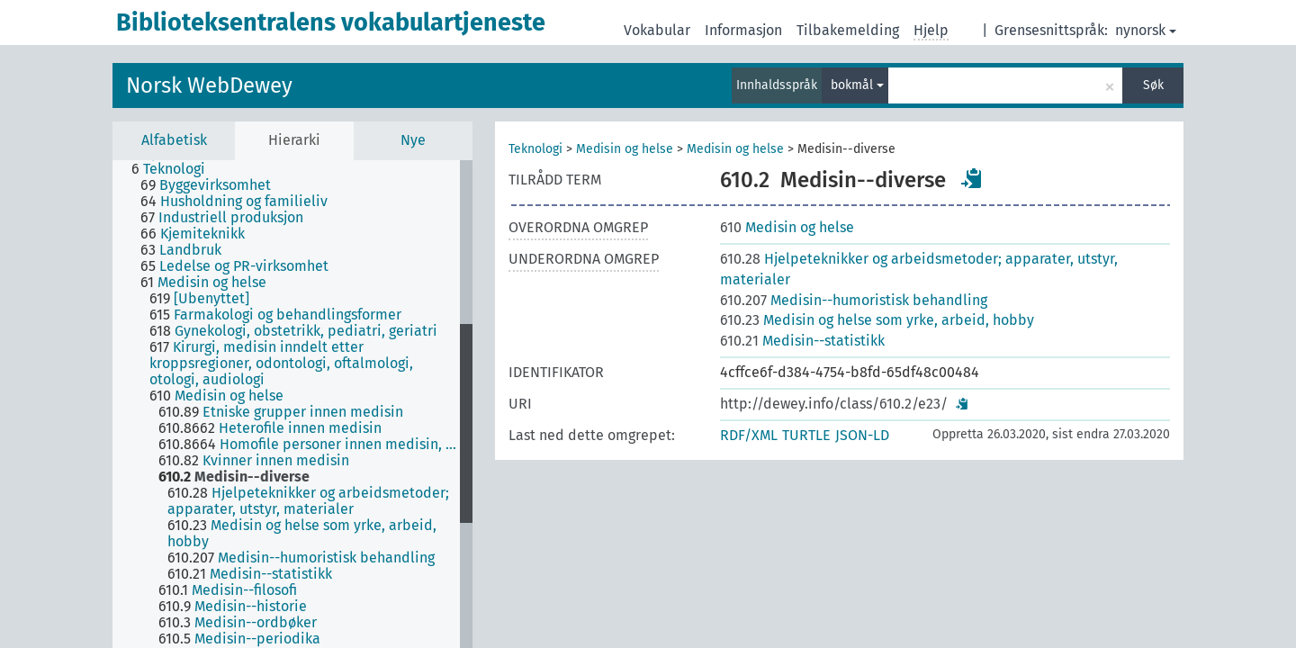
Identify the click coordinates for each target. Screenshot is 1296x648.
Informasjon (743, 30)
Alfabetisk (174, 139)
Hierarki (294, 139)
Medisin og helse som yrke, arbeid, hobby (877, 319)
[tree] (292, 404)
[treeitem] (175, 169)
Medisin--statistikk (802, 340)
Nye (413, 139)
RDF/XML (749, 435)
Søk (1153, 85)
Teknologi (535, 149)
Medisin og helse (624, 149)
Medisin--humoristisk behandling (853, 300)
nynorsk (1145, 30)
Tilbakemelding (847, 30)
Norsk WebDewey (209, 85)
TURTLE (806, 435)
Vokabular (657, 30)
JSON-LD (862, 435)
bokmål (857, 85)
